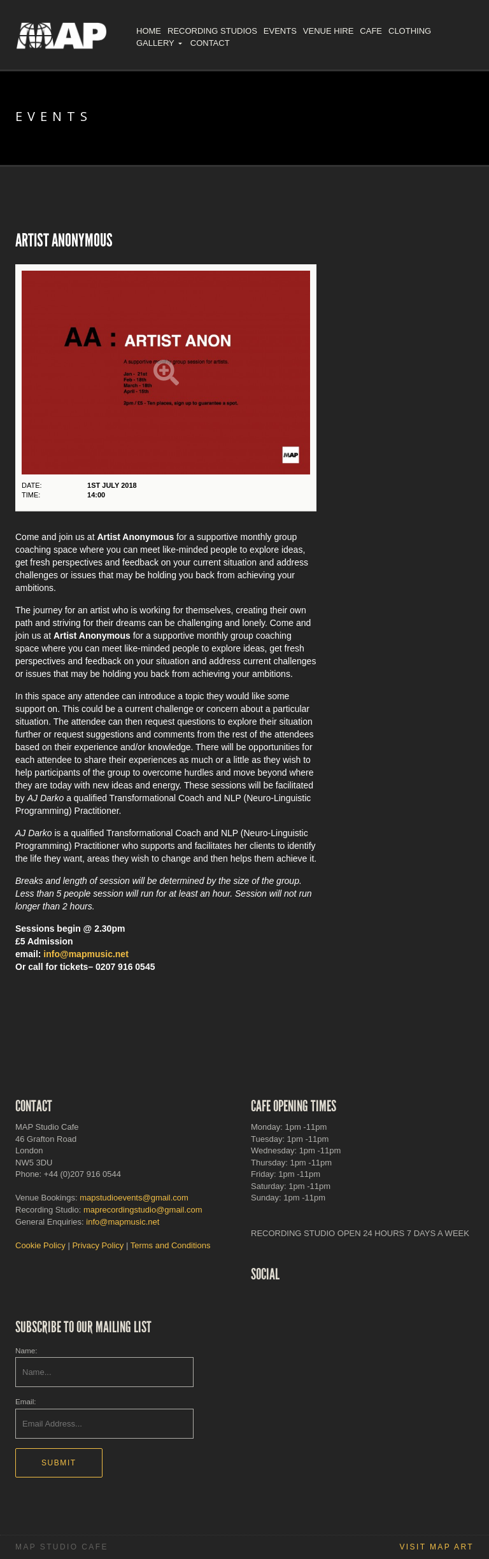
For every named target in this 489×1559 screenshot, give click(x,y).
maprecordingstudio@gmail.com (142, 1209)
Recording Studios (212, 31)
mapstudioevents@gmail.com (134, 1197)
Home (148, 31)
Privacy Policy (98, 1245)
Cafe (371, 31)
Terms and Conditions (171, 1245)
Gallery (155, 43)
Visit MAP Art (436, 1546)
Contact (210, 43)
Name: (26, 1350)
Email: (25, 1401)
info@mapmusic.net (85, 954)
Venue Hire (328, 31)
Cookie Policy (40, 1245)
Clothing (409, 31)
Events (280, 31)
